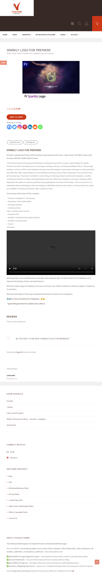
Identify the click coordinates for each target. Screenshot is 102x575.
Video (62, 19)
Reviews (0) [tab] (30, 127)
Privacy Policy (14, 479)
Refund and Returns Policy (19, 473)
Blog (10, 461)
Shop (15, 19)
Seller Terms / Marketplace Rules (21, 491)
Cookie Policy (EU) (16, 485)
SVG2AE (10, 386)
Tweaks (10, 392)
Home (5, 19)
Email (10, 437)
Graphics (26, 19)
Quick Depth (11, 410)
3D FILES (74, 19)
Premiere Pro (28, 38)
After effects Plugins (45, 19)
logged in (19, 337)
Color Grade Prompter (15, 398)
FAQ (10, 467)
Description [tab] (15, 127)
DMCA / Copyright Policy (18, 497)
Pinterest (12, 443)
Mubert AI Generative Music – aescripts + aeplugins (26, 404)
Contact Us (13, 503)
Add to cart (16, 102)
